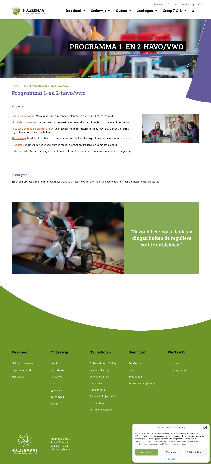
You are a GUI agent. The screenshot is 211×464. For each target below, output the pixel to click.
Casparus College (100, 369)
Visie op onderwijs (22, 363)
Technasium (58, 396)
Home (15, 86)
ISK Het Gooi (97, 402)
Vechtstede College (101, 409)
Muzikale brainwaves (24, 122)
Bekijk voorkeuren (195, 452)
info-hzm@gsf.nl (61, 449)
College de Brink (99, 376)
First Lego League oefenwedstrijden (32, 128)
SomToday (135, 363)
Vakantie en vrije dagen (142, 383)
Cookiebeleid (170, 459)
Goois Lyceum (98, 389)
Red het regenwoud (23, 116)
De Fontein (96, 383)
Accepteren (146, 452)
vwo (54, 383)
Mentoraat (18, 376)
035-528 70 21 (59, 445)
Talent (56, 403)
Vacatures (173, 363)
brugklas (56, 363)
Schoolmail (135, 376)
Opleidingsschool (178, 369)
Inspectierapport (21, 369)
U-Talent (26, 86)
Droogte (16, 144)
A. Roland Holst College (103, 363)
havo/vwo (56, 376)
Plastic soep (19, 138)
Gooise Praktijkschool (102, 396)
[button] (205, 427)
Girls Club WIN (20, 151)
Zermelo (133, 369)
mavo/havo (57, 369)
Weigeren (171, 452)
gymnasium (57, 390)
